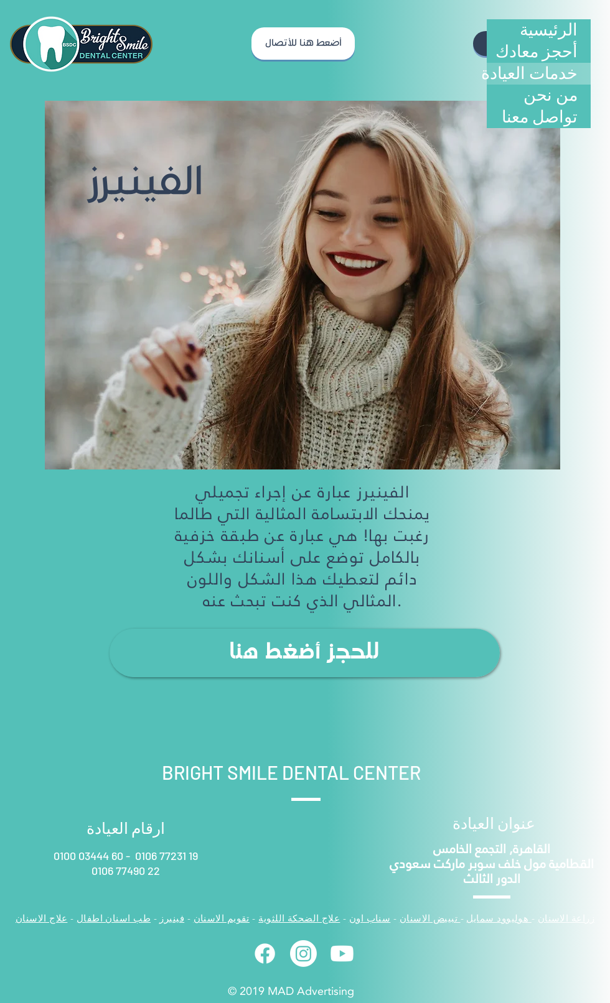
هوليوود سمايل (498, 918)
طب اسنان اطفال (114, 918)
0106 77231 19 (166, 855)
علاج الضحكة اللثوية (299, 918)
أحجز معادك (536, 52)
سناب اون (370, 918)
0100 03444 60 (90, 855)
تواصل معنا (540, 117)
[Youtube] (342, 953)
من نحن (550, 95)
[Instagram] (303, 953)
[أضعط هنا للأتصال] (303, 43)
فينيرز (171, 918)
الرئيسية (549, 30)
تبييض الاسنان (430, 918)
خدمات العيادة (532, 73)
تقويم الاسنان (222, 918)
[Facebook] (264, 953)
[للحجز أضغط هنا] (305, 653)
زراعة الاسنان (566, 918)
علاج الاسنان (42, 918)
